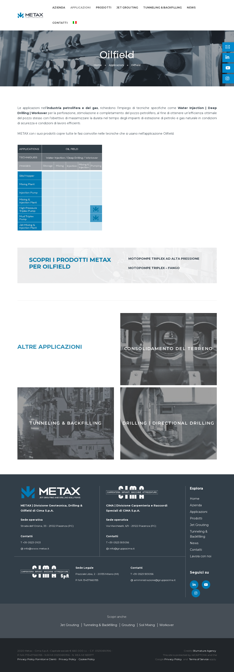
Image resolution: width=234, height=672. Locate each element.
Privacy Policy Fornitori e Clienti (36, 659)
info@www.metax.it (35, 548)
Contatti (59, 22)
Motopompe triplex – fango (154, 268)
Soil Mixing (147, 625)
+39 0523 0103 (31, 542)
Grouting (128, 625)
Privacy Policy (67, 659)
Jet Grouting (127, 7)
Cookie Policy (86, 659)
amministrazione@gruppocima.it (153, 580)
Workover (166, 625)
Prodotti (103, 7)
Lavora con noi (200, 556)
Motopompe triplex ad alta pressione (163, 259)
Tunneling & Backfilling (162, 7)
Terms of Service (199, 659)
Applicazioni (80, 7)
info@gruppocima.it (120, 548)
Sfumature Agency (204, 650)
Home (194, 499)
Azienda (58, 7)
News (191, 7)
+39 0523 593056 (117, 542)
